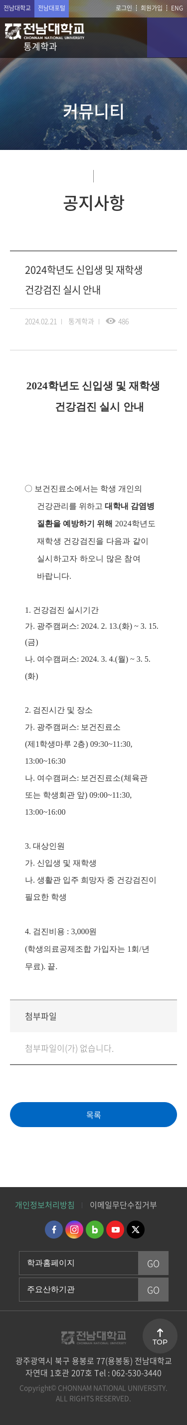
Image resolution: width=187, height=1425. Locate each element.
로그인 (124, 8)
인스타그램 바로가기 (74, 1230)
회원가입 (152, 8)
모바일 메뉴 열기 (167, 37)
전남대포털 (51, 7)
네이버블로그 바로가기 (95, 1230)
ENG (177, 8)
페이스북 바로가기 (54, 1230)
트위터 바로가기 (136, 1230)
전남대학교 (17, 7)
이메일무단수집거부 (123, 1205)
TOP (160, 1342)
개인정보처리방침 (45, 1205)
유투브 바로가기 (115, 1230)
